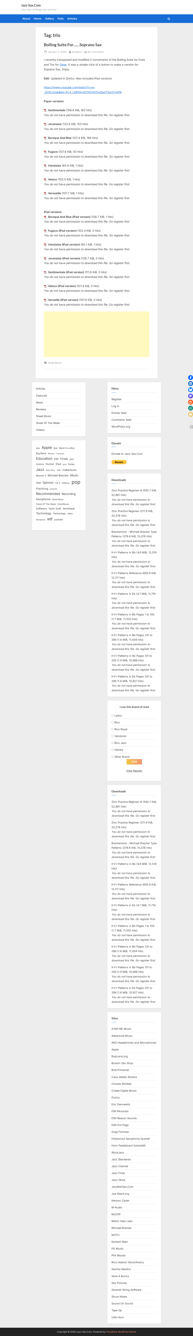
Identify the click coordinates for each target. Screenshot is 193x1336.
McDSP (116, 1214)
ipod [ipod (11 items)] (65, 464)
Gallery (49, 18)
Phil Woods (119, 1255)
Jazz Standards (121, 1159)
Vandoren (120, 736)
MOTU (115, 1235)
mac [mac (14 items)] (59, 470)
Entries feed (119, 413)
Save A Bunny (120, 1276)
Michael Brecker (122, 1228)
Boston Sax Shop (122, 1063)
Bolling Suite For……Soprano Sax (73, 44)
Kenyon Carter (120, 1200)
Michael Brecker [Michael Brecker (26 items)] (58, 475)
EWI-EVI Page (120, 1125)
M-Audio (117, 1207)
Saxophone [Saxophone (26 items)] (43, 499)
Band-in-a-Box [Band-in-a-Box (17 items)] (67, 448)
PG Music (118, 1248)
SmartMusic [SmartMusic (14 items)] (63, 504)
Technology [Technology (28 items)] (43, 513)
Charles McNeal (121, 1084)
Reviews (41, 409)
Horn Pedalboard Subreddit (128, 1145)
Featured (41, 395)
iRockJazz (118, 1152)
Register (117, 399)
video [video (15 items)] (70, 513)
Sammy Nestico (121, 1269)
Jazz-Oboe (118, 1180)
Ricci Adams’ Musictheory (128, 1262)
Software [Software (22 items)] (41, 508)
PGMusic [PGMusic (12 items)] (66, 483)
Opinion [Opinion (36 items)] (48, 483)
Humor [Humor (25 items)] (50, 464)
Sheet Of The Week (48, 423)
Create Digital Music (124, 1090)
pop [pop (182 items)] (76, 482)
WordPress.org (121, 426)
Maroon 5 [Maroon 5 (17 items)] (41, 475)
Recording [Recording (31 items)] (69, 494)
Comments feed (121, 419)
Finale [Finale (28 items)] (64, 458)
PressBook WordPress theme (121, 1331)
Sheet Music (55, 362)
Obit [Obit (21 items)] (38, 482)
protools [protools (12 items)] (53, 489)
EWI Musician (120, 1111)
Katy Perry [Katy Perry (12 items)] (50, 470)
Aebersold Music (122, 1035)
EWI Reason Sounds (124, 1118)
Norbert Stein (120, 1242)
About (26, 18)
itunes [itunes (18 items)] (71, 464)
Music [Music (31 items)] (74, 475)
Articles (72, 18)
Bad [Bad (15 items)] (55, 448)
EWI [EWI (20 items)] (56, 458)
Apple (115, 1049)
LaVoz (118, 715)
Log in (115, 406)
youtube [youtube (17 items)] (58, 519)
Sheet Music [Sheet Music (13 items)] (58, 499)
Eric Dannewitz (121, 1104)
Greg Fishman (120, 1132)
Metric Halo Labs (122, 1221)
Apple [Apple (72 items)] (47, 447)
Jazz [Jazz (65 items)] (40, 469)
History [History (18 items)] (40, 464)
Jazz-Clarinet (120, 1166)
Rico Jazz (120, 743)
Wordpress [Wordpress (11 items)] (40, 520)
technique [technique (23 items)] (69, 508)
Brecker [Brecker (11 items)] (51, 453)
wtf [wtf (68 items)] (49, 519)
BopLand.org (120, 1056)
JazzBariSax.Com (122, 1186)
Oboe (63, 64)
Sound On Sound (122, 1303)
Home (37, 18)
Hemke (118, 749)
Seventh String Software (126, 1290)
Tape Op (117, 1310)
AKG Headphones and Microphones (134, 1042)
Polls (61, 18)
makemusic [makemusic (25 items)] (69, 469)
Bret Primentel (120, 1070)
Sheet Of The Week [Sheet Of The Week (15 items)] (46, 504)
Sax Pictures (119, 1283)
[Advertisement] (96, 334)
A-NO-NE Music (121, 1029)
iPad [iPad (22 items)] (58, 464)
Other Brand (122, 756)
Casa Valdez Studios (124, 1077)
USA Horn (118, 1317)
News (39, 402)
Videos (40, 429)
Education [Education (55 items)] (44, 458)
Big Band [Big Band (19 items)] (41, 453)
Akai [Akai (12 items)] (38, 448)
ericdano (77, 51)
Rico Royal (120, 729)
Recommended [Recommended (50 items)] (48, 494)
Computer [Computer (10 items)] (60, 454)
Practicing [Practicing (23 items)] (42, 488)
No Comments (96, 52)
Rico (117, 722)
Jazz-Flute (118, 1173)
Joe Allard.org (120, 1193)
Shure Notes (119, 1296)
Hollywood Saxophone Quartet (131, 1138)
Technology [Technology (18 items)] (59, 513)
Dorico (116, 1097)
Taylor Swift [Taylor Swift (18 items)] (54, 508)
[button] (190, 377)
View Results (134, 771)
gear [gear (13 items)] (72, 459)
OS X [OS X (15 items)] (57, 483)
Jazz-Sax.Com (31, 5)
